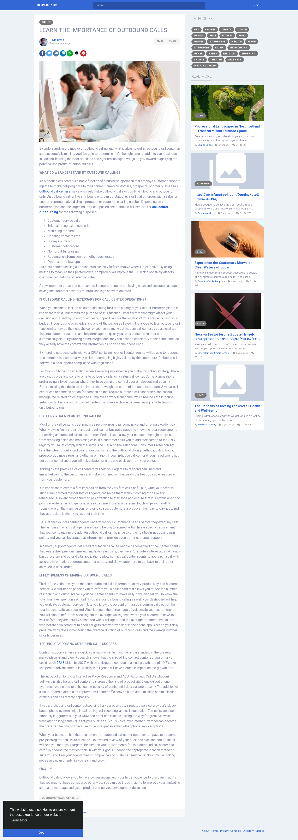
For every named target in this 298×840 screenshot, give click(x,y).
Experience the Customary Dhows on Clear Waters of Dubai (223, 265)
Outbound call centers (54, 191)
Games (198, 41)
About (206, 830)
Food (242, 35)
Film (213, 35)
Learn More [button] (19, 820)
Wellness (234, 59)
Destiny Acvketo (206, 213)
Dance (242, 29)
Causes (210, 29)
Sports (199, 59)
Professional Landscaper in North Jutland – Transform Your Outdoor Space (227, 128)
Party (213, 53)
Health (236, 41)
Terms (215, 830)
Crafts (226, 29)
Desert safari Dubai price (211, 281)
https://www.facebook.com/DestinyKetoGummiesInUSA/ (227, 197)
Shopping (248, 53)
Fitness (227, 35)
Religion (229, 53)
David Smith (57, 39)
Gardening (217, 41)
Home (252, 41)
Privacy (224, 830)
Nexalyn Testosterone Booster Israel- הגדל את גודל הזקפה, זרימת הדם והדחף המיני (227, 336)
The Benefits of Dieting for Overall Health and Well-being (227, 408)
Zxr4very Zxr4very (207, 424)
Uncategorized (205, 65)
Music (219, 47)
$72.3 (60, 663)
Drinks (199, 35)
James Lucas (205, 145)
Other (46, 22)
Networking (239, 47)
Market (260, 830)
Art (196, 29)
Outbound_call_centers (60, 797)
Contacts (236, 830)
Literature (201, 47)
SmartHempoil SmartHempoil (214, 353)
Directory (248, 830)
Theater (216, 59)
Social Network (47, 5)
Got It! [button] (43, 832)
